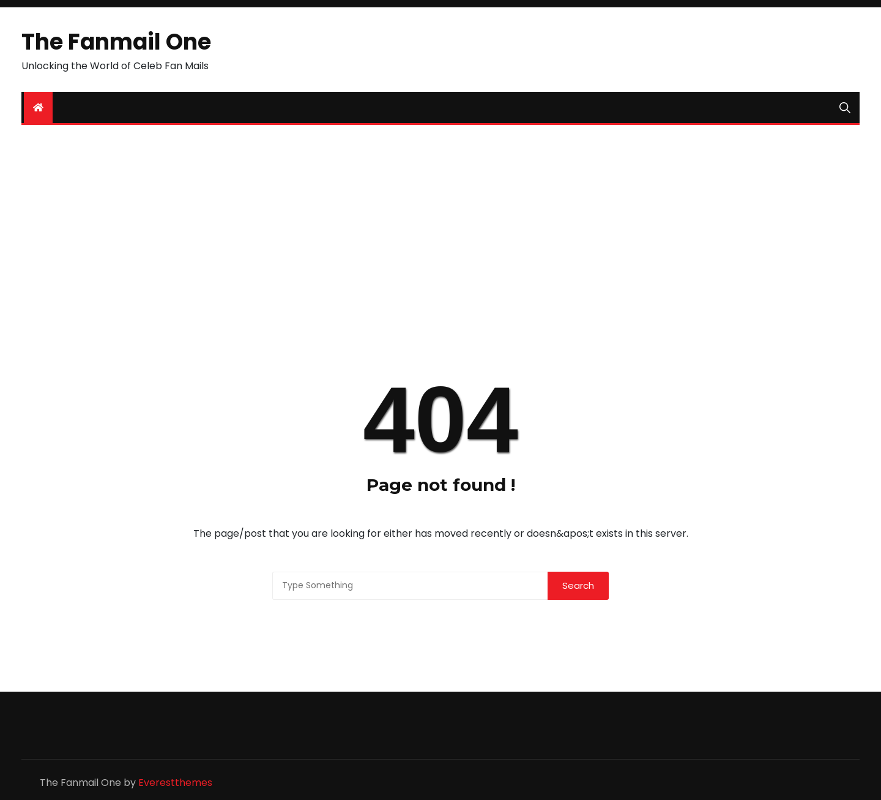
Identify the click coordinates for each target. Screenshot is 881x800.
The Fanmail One (116, 42)
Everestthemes (175, 783)
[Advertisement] (440, 229)
